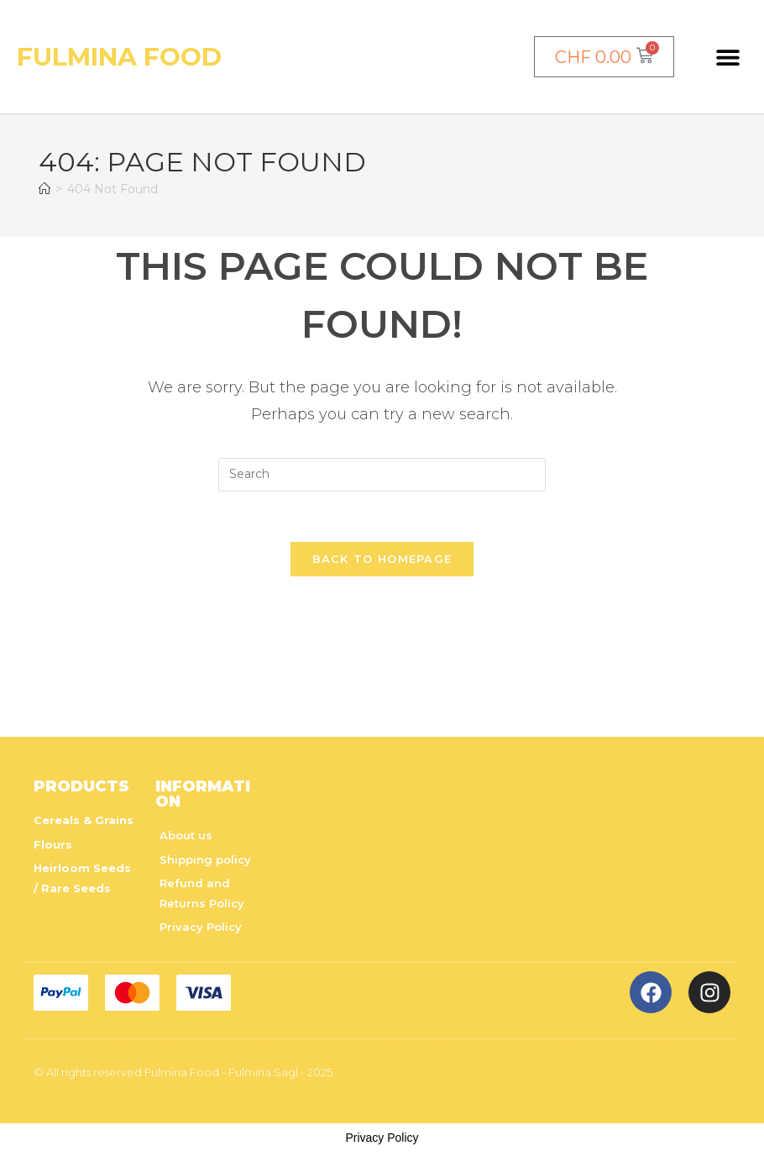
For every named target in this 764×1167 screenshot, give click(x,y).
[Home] (44, 189)
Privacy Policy (381, 1137)
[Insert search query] (382, 475)
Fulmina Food (119, 56)
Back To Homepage (382, 559)
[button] (727, 57)
